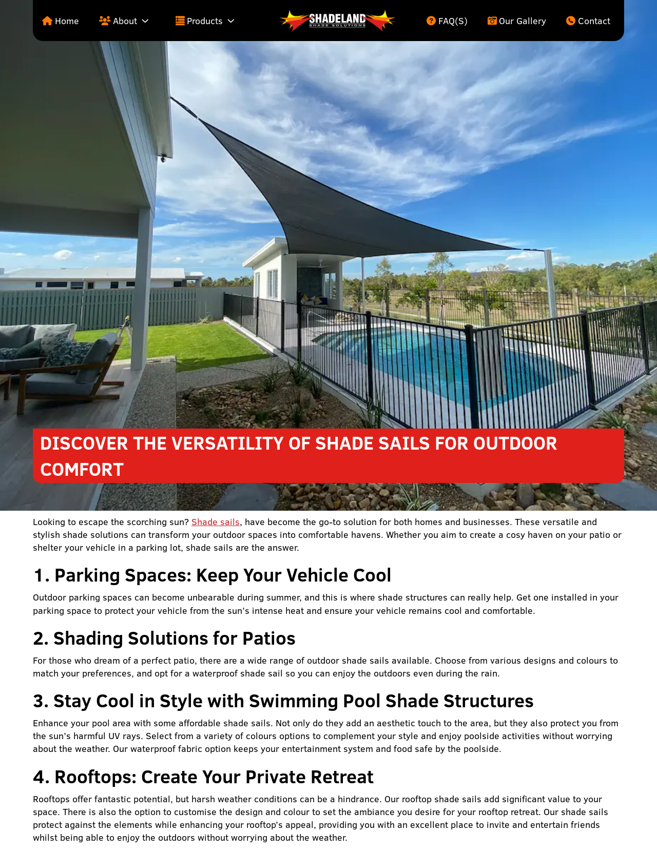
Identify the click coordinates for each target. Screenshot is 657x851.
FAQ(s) (453, 20)
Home (67, 20)
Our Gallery (522, 20)
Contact (594, 20)
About (125, 20)
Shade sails (215, 521)
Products (205, 20)
